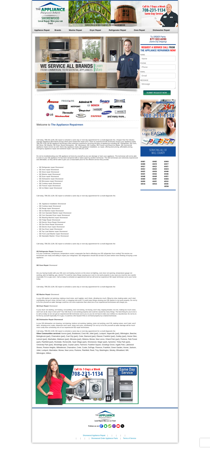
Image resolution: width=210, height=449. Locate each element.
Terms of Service (129, 438)
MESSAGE (144, 80)
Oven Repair (139, 30)
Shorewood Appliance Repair (94, 435)
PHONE (143, 63)
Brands (58, 30)
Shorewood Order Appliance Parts (104, 438)
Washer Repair (75, 30)
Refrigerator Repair (117, 30)
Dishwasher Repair (161, 30)
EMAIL (142, 72)
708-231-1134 (153, 10)
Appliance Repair (42, 30)
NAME (142, 55)
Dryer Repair (95, 30)
